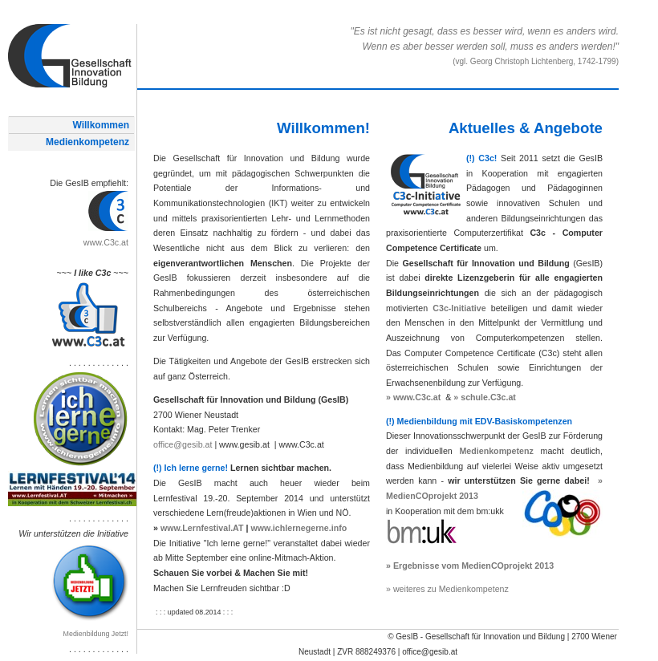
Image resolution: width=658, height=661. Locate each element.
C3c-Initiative (459, 308)
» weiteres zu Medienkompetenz (447, 589)
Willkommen (100, 125)
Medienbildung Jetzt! (95, 634)
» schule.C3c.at (484, 397)
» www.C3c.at (413, 397)
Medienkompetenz (87, 142)
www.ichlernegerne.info (298, 528)
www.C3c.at (105, 242)
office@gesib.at (182, 444)
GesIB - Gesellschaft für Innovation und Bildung (480, 636)
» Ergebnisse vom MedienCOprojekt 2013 (470, 565)
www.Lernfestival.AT (202, 528)
